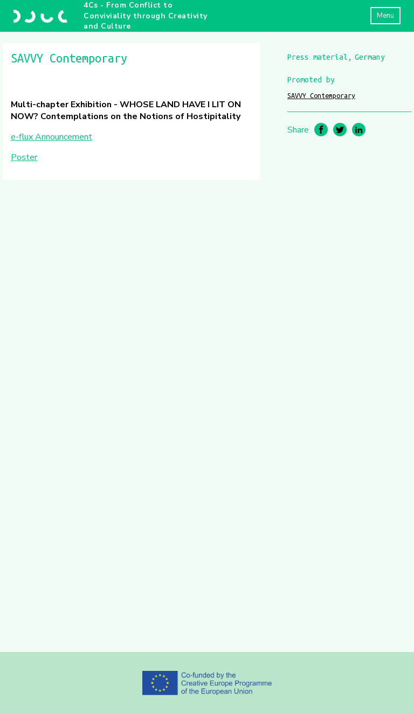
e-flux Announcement (51, 137)
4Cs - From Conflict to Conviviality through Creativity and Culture (146, 15)
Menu (385, 15)
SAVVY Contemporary (321, 95)
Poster (24, 157)
